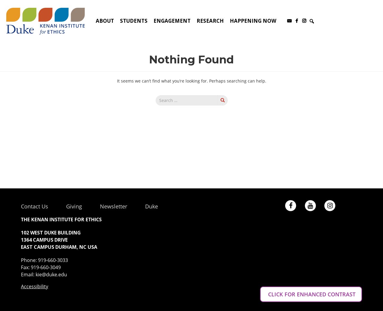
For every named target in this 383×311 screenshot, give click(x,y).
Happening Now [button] (253, 20)
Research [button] (210, 20)
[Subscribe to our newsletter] (289, 21)
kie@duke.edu (51, 274)
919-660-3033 (53, 260)
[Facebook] (296, 21)
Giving (74, 206)
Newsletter (113, 206)
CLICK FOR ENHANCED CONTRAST (311, 294)
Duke (151, 206)
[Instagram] (304, 21)
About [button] (105, 20)
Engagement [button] (172, 20)
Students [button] (134, 20)
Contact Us (34, 206)
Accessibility (34, 286)
